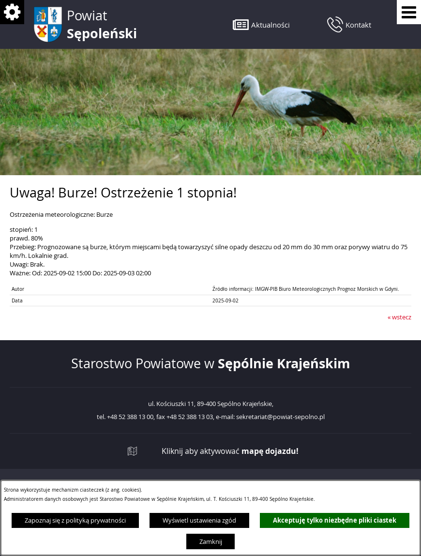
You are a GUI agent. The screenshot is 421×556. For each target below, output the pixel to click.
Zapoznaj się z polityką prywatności (75, 520)
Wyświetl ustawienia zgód (199, 520)
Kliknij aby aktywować (230, 451)
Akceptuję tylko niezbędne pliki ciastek (334, 520)
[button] (261, 24)
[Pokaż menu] (409, 12)
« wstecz (399, 317)
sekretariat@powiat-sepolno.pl (280, 417)
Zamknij (210, 541)
